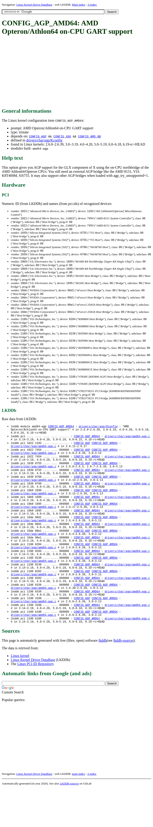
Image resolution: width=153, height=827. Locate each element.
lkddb (103, 679)
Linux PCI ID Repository (35, 702)
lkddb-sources (123, 679)
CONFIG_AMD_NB (89, 136)
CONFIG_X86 (62, 136)
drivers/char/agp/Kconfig (44, 140)
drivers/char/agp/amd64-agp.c (127, 450)
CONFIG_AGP (38, 136)
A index (92, 4)
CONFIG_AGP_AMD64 (61, 438)
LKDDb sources (69, 822)
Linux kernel (20, 694)
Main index (78, 4)
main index (78, 812)
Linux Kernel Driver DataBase (34, 4)
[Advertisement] (77, 71)
